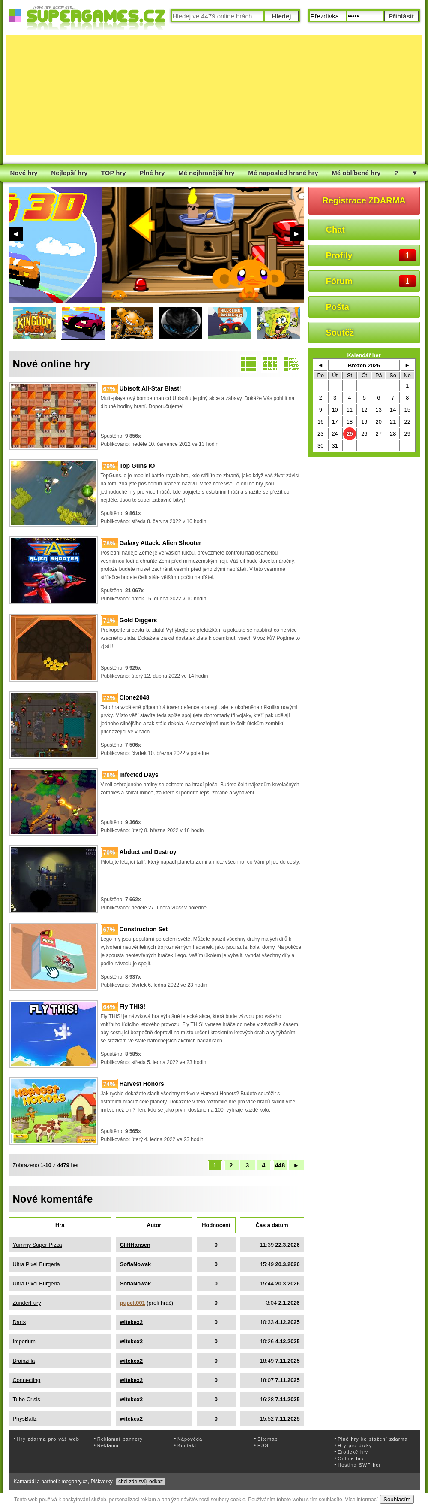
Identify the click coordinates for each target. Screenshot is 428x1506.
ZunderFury (27, 1303)
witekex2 (131, 1322)
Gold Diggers (138, 620)
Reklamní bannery (120, 1439)
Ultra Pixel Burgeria (36, 1264)
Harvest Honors (142, 1083)
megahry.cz (75, 1482)
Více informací (361, 1500)
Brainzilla (24, 1361)
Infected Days (139, 774)
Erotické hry (353, 1451)
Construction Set (144, 929)
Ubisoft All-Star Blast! (150, 388)
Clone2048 (135, 697)
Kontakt (186, 1445)
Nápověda (189, 1439)
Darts (19, 1322)
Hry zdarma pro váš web (48, 1439)
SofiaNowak (135, 1264)
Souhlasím (396, 1499)
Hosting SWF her (359, 1464)
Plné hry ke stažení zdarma (372, 1439)
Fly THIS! (133, 1006)
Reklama (108, 1445)
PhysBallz (25, 1418)
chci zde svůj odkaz (140, 1482)
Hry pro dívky (355, 1445)
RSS (263, 1445)
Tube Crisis (26, 1399)
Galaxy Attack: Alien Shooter (160, 542)
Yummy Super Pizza (37, 1245)
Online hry (351, 1458)
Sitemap (267, 1439)
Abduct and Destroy (148, 851)
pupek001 (132, 1303)
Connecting (27, 1380)
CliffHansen (135, 1245)
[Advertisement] (169, 95)
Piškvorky (101, 1482)
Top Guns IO (137, 465)
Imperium (24, 1341)
